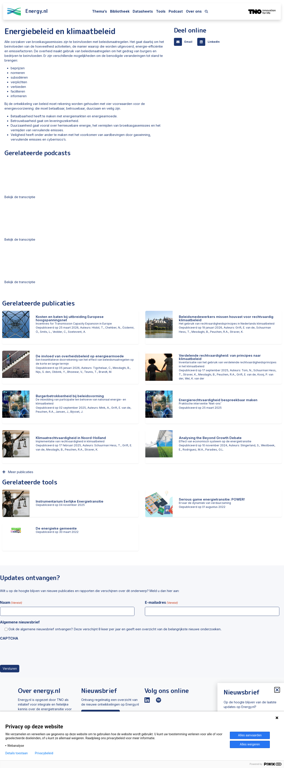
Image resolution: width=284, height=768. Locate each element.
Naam (11, 602)
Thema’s (99, 11)
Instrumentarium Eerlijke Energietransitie (69, 501)
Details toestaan (16, 753)
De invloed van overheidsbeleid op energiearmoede (80, 356)
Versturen (10, 668)
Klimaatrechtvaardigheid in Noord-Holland (71, 438)
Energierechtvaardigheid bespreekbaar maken (218, 400)
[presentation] (33, 651)
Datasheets (143, 11)
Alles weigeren (250, 744)
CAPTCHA (9, 638)
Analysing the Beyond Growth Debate (210, 438)
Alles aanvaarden (250, 735)
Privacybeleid (44, 753)
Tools (161, 11)
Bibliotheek (120, 11)
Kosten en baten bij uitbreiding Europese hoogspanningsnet (70, 318)
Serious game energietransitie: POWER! (212, 499)
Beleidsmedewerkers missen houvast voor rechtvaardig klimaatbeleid (226, 318)
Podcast (176, 11)
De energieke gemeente (56, 528)
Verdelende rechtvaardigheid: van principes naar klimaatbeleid (220, 357)
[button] (184, 42)
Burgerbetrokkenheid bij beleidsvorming (70, 396)
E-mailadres (161, 602)
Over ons (194, 11)
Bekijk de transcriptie (19, 197)
